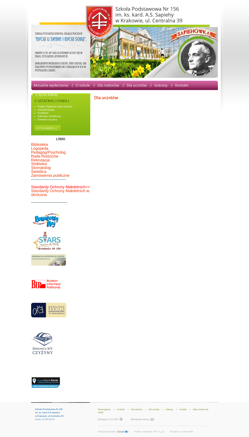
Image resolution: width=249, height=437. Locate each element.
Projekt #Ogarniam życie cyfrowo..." (56, 106)
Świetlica (38, 171)
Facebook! (43, 113)
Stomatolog (41, 168)
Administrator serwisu (142, 419)
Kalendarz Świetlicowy (49, 116)
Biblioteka (39, 144)
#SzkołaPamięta (46, 110)
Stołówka (39, 164)
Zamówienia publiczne (50, 175)
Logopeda (39, 148)
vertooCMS (187, 431)
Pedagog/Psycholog (48, 152)
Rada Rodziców (44, 156)
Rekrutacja (40, 160)
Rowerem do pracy (47, 119)
